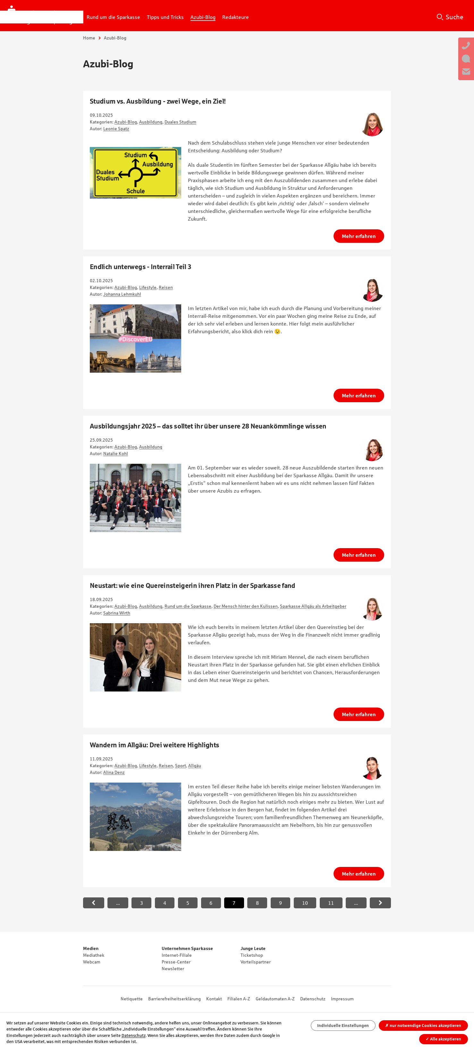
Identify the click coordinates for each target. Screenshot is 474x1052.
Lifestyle (148, 287)
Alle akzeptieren (443, 1039)
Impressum (342, 998)
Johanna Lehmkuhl (122, 294)
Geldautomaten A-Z (275, 998)
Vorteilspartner (256, 961)
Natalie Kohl (115, 453)
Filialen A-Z (238, 998)
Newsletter (173, 968)
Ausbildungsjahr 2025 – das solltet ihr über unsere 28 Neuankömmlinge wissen (208, 426)
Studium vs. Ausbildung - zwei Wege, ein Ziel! (157, 101)
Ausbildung (150, 121)
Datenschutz (313, 998)
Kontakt (214, 998)
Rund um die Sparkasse (188, 606)
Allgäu (194, 765)
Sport (180, 765)
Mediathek (93, 955)
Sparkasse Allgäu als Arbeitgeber (313, 606)
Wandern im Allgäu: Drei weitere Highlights (154, 745)
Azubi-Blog (125, 121)
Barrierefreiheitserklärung (174, 998)
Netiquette (132, 998)
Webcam (91, 961)
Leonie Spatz (116, 128)
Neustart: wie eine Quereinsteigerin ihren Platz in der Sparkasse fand (192, 585)
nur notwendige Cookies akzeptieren (423, 1025)
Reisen (166, 287)
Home (89, 37)
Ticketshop (252, 955)
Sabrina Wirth (116, 612)
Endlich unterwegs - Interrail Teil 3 (140, 266)
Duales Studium (180, 121)
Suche (454, 17)
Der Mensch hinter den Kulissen (246, 606)
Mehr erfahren (359, 236)
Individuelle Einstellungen (343, 1025)
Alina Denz (114, 772)
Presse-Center (176, 961)
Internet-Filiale (177, 955)
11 (331, 903)
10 (305, 903)
